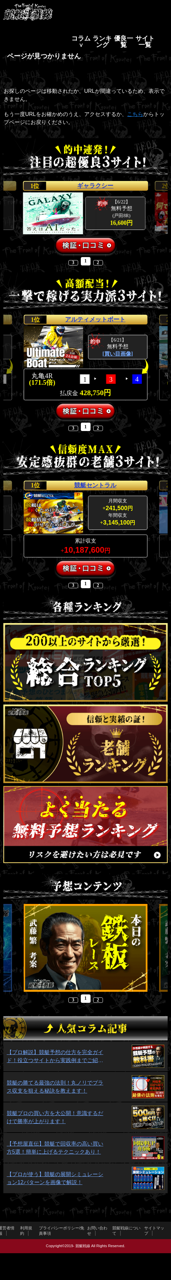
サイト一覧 (145, 41)
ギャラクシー (95, 185)
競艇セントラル (95, 485)
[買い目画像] (118, 354)
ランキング (102, 41)
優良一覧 (123, 41)
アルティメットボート (95, 319)
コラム (81, 38)
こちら (135, 114)
